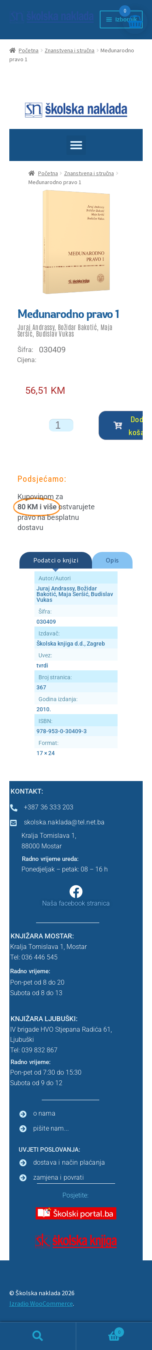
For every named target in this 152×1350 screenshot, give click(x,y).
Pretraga (38, 1336)
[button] (76, 145)
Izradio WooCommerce (41, 1303)
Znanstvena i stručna (69, 50)
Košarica (100, 1330)
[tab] (55, 560)
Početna (29, 50)
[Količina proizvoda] (61, 425)
